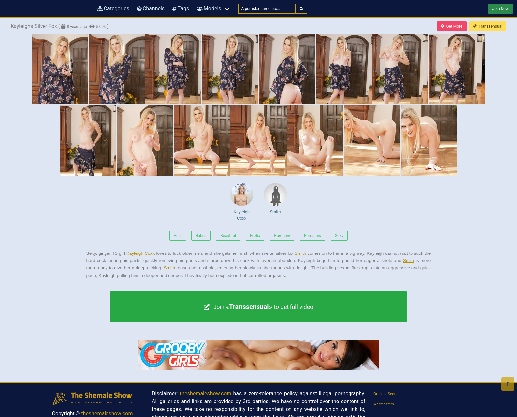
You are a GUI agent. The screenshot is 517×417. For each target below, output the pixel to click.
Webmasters (383, 404)
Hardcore (282, 235)
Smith (275, 198)
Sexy (339, 235)
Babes (201, 235)
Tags (180, 8)
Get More (451, 26)
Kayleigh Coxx (241, 202)
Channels (151, 8)
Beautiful (228, 235)
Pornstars (312, 235)
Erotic (255, 235)
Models (209, 8)
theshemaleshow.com (107, 413)
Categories (113, 8)
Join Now (500, 8)
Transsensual (487, 26)
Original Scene (386, 394)
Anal (178, 235)
